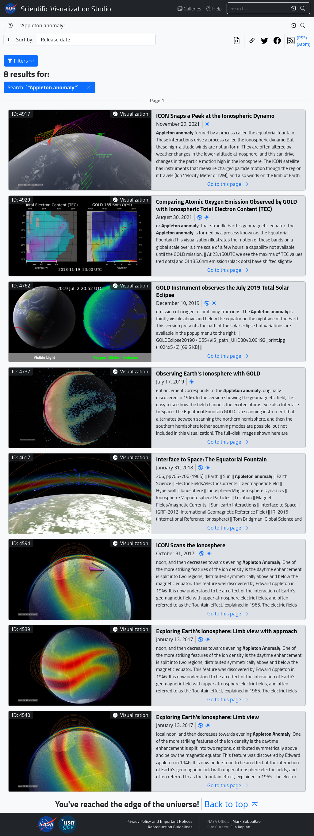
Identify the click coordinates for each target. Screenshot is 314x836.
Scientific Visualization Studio (66, 8)
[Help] (10, 25)
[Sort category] (96, 39)
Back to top (231, 804)
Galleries (189, 8)
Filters (21, 60)
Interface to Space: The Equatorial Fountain (211, 459)
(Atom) (303, 44)
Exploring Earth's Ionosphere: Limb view (207, 716)
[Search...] (257, 8)
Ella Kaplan (241, 827)
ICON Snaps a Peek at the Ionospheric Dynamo (215, 115)
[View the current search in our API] (237, 41)
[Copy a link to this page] (252, 40)
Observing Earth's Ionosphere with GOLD (208, 373)
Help (214, 8)
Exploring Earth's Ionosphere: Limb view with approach (226, 630)
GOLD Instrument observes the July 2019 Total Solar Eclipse (222, 291)
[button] (88, 87)
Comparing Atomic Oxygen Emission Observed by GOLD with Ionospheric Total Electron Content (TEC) (226, 205)
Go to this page (228, 184)
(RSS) (302, 37)
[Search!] (303, 8)
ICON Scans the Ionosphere (190, 545)
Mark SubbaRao (246, 821)
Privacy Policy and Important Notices (159, 821)
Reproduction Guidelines (170, 827)
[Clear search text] (292, 8)
